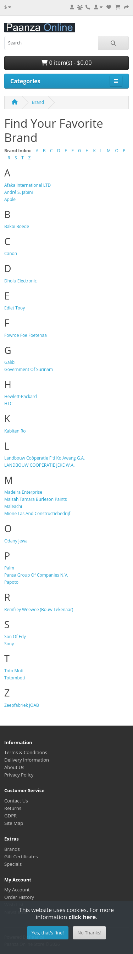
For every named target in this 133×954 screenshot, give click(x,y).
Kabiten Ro (15, 431)
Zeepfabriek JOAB (21, 705)
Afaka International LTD (27, 185)
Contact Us (16, 800)
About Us (14, 767)
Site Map (13, 823)
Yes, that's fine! (48, 932)
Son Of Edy (15, 637)
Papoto (11, 582)
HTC (8, 404)
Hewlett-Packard (20, 396)
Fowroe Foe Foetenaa (25, 335)
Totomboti (14, 678)
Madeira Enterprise (23, 492)
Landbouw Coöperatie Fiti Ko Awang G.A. (44, 458)
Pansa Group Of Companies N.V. (36, 575)
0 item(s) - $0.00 (66, 63)
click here (82, 917)
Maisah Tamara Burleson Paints (35, 499)
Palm (9, 568)
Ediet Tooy (14, 308)
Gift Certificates (21, 856)
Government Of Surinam (28, 369)
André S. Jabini (18, 192)
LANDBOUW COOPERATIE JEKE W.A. (39, 465)
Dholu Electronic (20, 281)
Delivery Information (26, 760)
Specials (13, 864)
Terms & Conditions (25, 752)
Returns (12, 808)
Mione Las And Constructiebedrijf (37, 513)
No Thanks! (89, 932)
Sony (9, 644)
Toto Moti (13, 671)
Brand (38, 102)
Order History (19, 897)
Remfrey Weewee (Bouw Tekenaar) (38, 609)
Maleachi (13, 506)
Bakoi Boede (16, 226)
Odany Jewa (16, 541)
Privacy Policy (18, 775)
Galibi (10, 362)
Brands (12, 849)
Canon (10, 253)
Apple (10, 199)
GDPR (10, 815)
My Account (17, 889)
